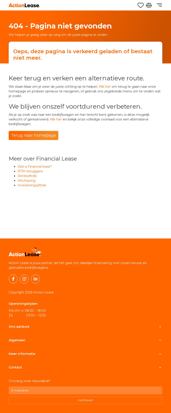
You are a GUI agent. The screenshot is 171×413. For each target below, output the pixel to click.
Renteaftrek (27, 176)
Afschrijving (26, 181)
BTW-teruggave (30, 171)
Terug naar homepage (33, 135)
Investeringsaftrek (32, 185)
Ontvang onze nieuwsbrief (29, 381)
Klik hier (105, 87)
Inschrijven (85, 400)
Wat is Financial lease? (35, 167)
